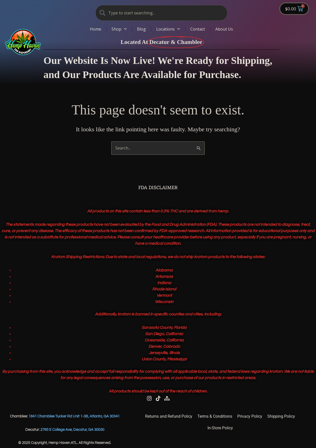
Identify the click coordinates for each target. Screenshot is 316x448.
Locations (168, 29)
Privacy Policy (249, 416)
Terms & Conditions (214, 416)
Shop (119, 29)
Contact (197, 29)
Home (95, 29)
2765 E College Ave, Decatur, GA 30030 (72, 430)
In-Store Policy (220, 428)
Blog (141, 29)
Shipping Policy (281, 416)
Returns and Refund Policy (168, 416)
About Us (224, 29)
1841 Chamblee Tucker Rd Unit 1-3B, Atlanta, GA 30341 (74, 416)
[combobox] (161, 13)
